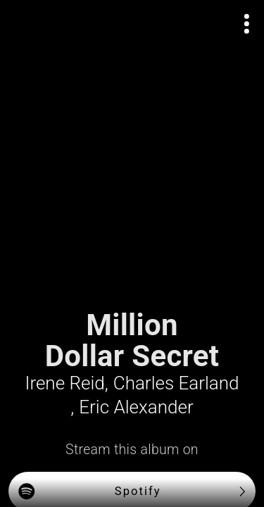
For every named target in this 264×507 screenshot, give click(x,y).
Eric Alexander (136, 407)
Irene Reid (64, 383)
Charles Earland (176, 383)
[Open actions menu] (247, 24)
